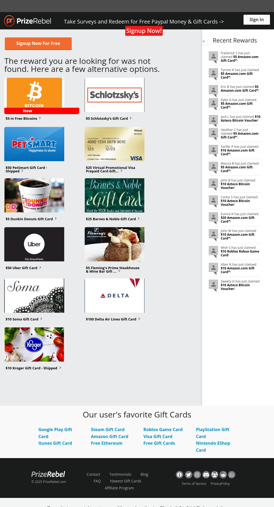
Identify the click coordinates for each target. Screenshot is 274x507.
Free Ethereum (107, 443)
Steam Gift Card (108, 429)
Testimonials (120, 474)
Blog (144, 474)
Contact (93, 474)
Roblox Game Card (163, 429)
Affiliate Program (119, 487)
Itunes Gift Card (55, 443)
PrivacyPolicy (220, 483)
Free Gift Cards (159, 443)
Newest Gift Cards (125, 480)
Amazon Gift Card (109, 436)
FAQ (97, 480)
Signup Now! (144, 30)
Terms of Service (193, 483)
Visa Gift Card (157, 436)
